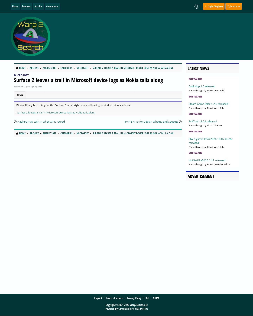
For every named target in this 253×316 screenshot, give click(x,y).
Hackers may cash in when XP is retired (41, 121)
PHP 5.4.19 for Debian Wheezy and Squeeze (151, 121)
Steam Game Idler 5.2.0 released (208, 104)
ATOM (156, 298)
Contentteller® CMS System (133, 308)
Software (195, 79)
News (20, 95)
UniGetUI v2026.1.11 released (207, 160)
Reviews (26, 6)
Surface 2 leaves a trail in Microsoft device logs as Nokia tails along (88, 80)
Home (15, 6)
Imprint (98, 298)
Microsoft (21, 75)
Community (52, 6)
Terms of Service (114, 298)
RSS (147, 298)
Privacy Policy (134, 298)
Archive (38, 6)
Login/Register (214, 6)
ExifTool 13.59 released (203, 121)
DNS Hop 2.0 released (202, 86)
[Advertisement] (147, 36)
